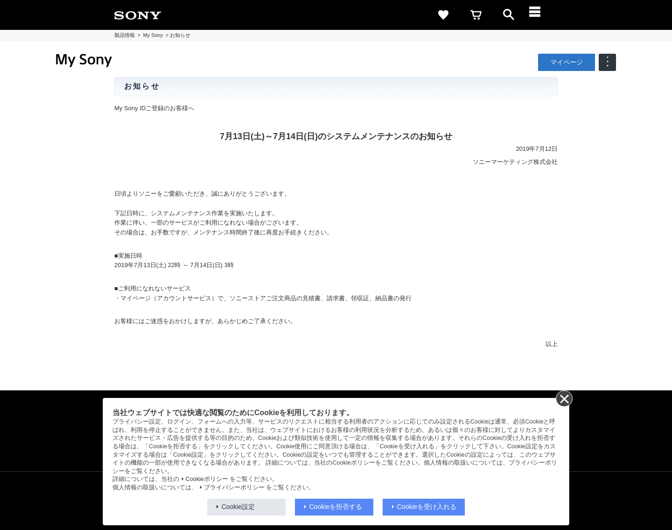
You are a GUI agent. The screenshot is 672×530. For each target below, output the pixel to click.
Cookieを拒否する (336, 506)
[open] (508, 15)
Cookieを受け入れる (427, 506)
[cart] (476, 15)
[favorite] (443, 15)
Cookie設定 (238, 506)
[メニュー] (541, 15)
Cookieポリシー (207, 479)
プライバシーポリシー (234, 487)
